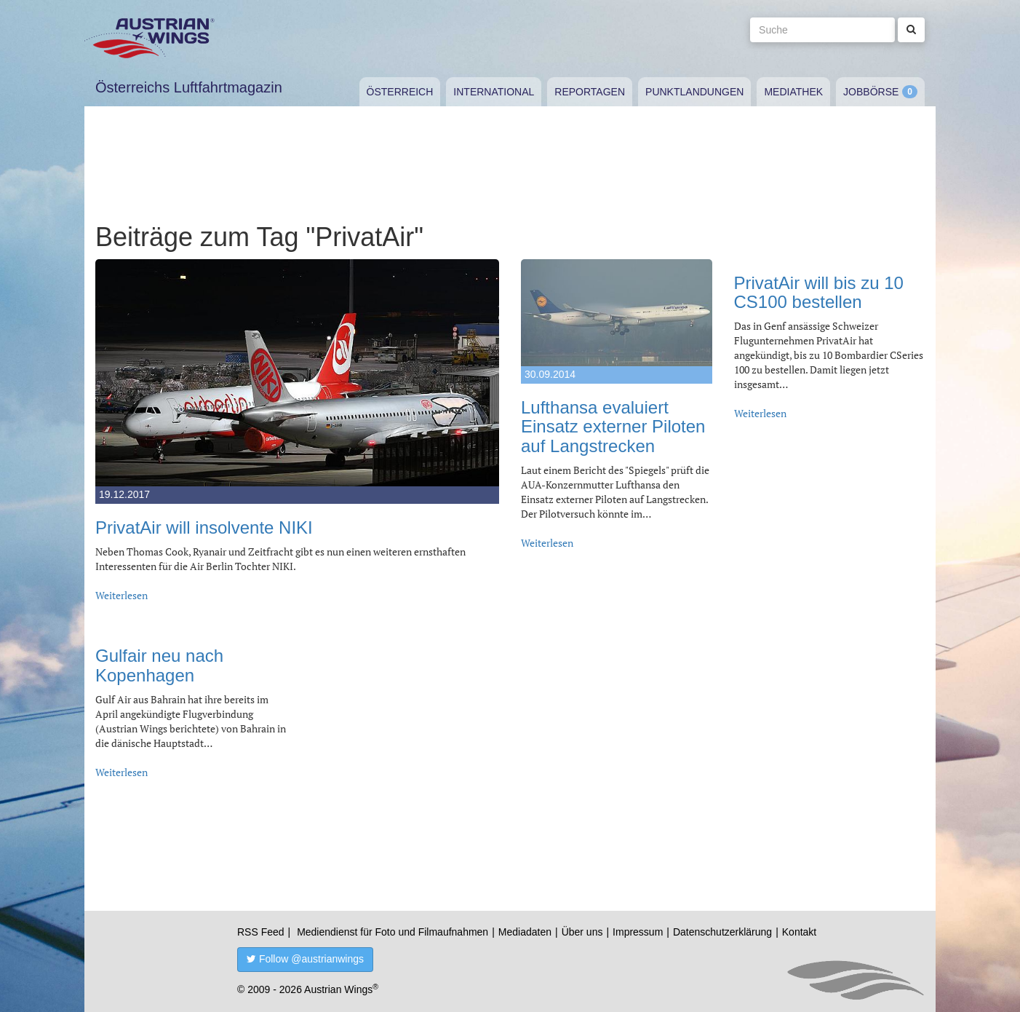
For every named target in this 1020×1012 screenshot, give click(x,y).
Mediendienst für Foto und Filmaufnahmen (392, 932)
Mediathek (793, 92)
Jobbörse (871, 92)
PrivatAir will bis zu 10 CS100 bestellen (819, 292)
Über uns (582, 932)
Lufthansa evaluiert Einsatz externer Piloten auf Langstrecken (613, 427)
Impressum (638, 932)
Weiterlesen (121, 595)
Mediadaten (524, 932)
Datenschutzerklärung (722, 932)
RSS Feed (260, 932)
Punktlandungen (694, 92)
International (493, 92)
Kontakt (799, 932)
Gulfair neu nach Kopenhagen (159, 665)
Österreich (400, 92)
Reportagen (589, 92)
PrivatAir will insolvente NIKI (204, 527)
